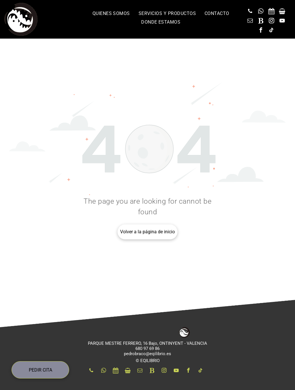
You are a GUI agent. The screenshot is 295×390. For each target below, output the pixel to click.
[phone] (250, 12)
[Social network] (271, 12)
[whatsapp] (261, 12)
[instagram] (271, 21)
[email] (250, 21)
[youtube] (282, 21)
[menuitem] (111, 13)
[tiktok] (271, 31)
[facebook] (261, 31)
